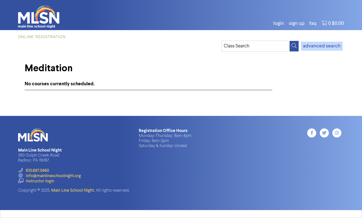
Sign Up (296, 23)
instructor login (36, 181)
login (278, 23)
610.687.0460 (33, 171)
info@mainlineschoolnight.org (49, 176)
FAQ (312, 23)
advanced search (322, 46)
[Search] (294, 46)
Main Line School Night (72, 190)
